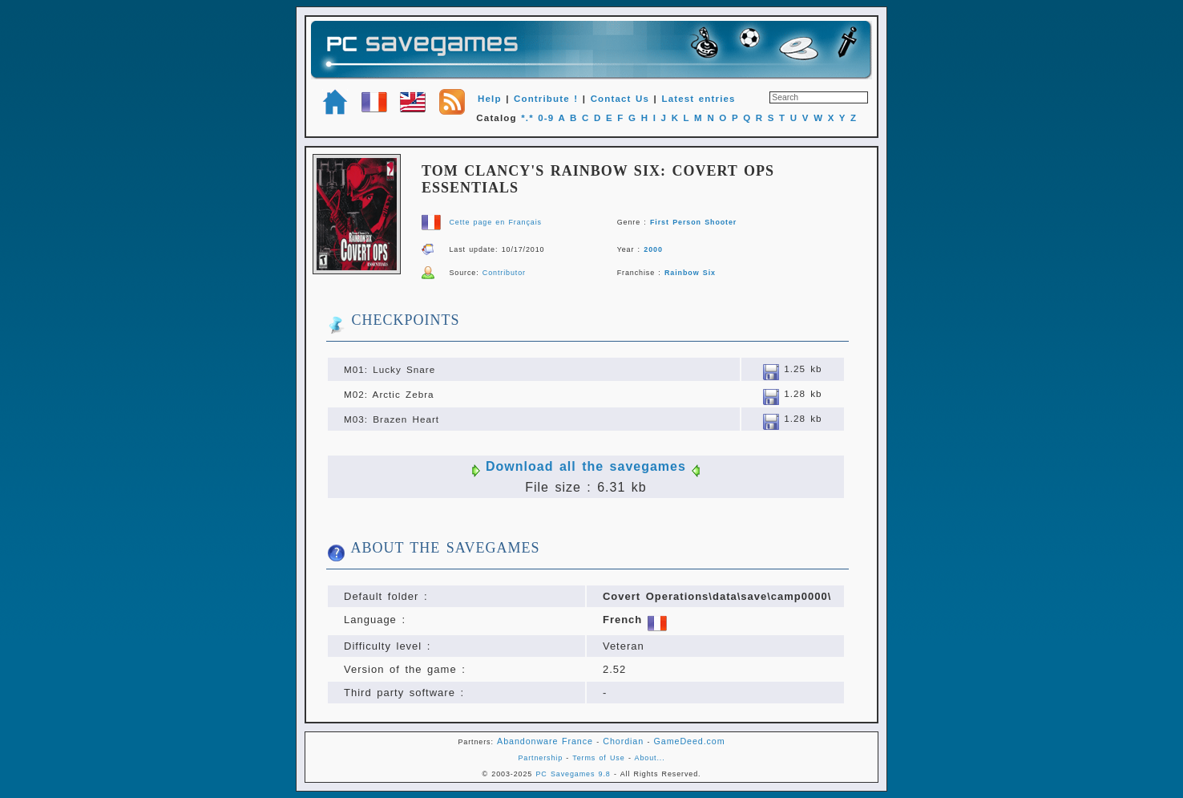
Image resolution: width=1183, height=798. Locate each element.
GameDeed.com (689, 741)
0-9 (546, 118)
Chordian (623, 741)
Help (490, 98)
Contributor (504, 273)
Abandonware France (545, 741)
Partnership (540, 758)
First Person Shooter (693, 222)
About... (650, 758)
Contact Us (620, 98)
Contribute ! (546, 98)
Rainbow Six (690, 273)
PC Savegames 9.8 (572, 774)
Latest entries (698, 98)
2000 (653, 249)
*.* (527, 118)
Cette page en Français (495, 222)
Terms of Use (598, 758)
